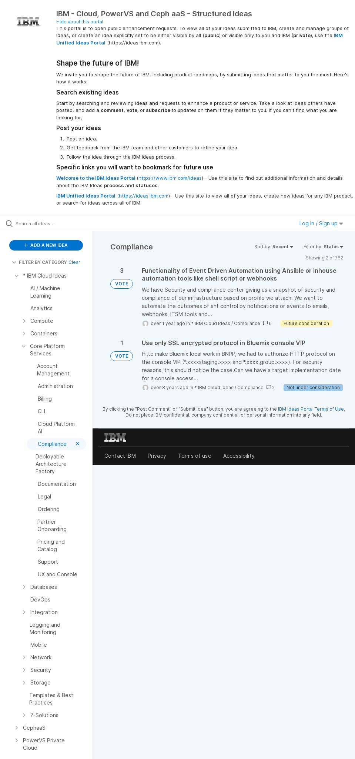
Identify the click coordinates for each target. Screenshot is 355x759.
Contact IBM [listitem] (120, 456)
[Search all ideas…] (50, 223)
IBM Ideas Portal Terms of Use (311, 409)
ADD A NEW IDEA (46, 245)
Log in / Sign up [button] (321, 223)
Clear (74, 262)
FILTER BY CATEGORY (39, 262)
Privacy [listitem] (157, 456)
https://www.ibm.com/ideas (170, 178)
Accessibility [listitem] (239, 456)
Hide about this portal (79, 21)
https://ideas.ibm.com (143, 196)
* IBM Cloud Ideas (210, 323)
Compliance (247, 323)
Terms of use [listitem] (194, 456)
